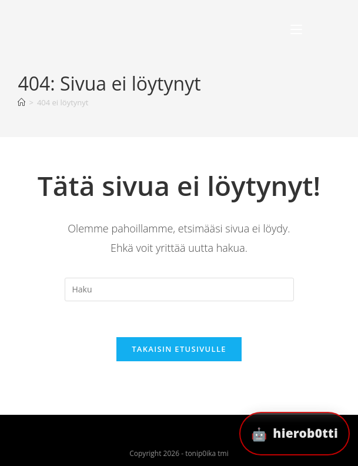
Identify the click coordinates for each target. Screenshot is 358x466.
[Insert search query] (179, 289)
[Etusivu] (21, 102)
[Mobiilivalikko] (296, 29)
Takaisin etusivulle (179, 349)
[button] (294, 433)
